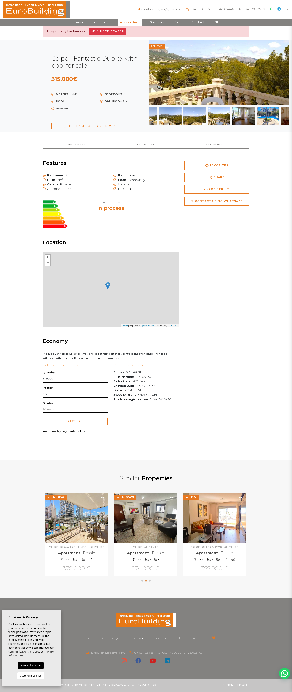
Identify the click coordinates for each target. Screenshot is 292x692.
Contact (198, 22)
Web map (149, 685)
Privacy (117, 685)
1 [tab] (142, 581)
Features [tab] (77, 144)
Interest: (48, 387)
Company (102, 22)
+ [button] (48, 257)
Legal (103, 685)
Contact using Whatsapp (217, 201)
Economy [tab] (214, 144)
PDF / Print (216, 189)
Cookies (132, 685)
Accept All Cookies (30, 665)
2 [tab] (146, 581)
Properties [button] (129, 22)
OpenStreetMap (148, 325)
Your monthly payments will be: (64, 431)
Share (217, 177)
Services (157, 22)
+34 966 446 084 (228, 9)
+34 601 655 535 (202, 9)
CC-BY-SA (172, 325)
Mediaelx (242, 685)
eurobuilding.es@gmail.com (162, 9)
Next (280, 72)
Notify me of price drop (89, 126)
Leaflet (125, 325)
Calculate (75, 421)
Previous (158, 72)
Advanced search (108, 31)
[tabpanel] (77, 535)
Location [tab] (146, 144)
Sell (178, 22)
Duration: (49, 403)
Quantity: (49, 372)
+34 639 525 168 (254, 9)
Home (78, 22)
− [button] (48, 263)
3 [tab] (150, 581)
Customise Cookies (30, 675)
